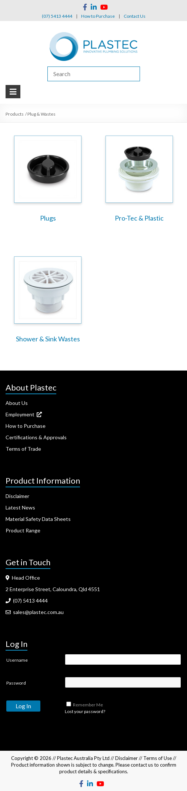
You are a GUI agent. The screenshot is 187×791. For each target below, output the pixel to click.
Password (16, 683)
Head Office (23, 578)
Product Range (23, 530)
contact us (142, 765)
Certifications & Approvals (36, 437)
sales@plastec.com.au (35, 612)
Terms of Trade (23, 449)
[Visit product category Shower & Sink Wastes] (48, 301)
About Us (17, 403)
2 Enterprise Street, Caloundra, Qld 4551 (53, 589)
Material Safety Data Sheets (38, 519)
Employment (24, 414)
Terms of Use (157, 758)
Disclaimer (17, 496)
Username (17, 660)
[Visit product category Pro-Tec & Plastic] (139, 181)
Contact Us (135, 16)
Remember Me (88, 705)
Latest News (20, 507)
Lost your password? (85, 711)
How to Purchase (98, 16)
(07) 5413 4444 (57, 16)
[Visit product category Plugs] (48, 181)
